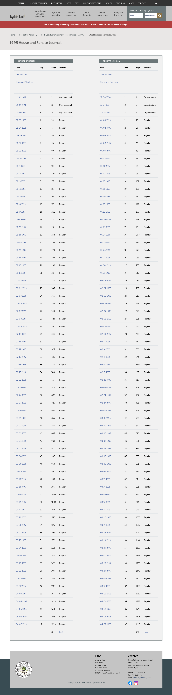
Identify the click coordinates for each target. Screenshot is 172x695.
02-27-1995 (21, 403)
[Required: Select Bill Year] (136, 15)
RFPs (69, 3)
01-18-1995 (20, 204)
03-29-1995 (21, 571)
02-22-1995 (21, 380)
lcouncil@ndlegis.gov (142, 677)
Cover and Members (24, 82)
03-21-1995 (21, 525)
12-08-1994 (21, 112)
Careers (21, 3)
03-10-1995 (21, 471)
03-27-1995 (21, 555)
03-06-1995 (21, 441)
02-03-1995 (21, 296)
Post (61, 632)
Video (131, 3)
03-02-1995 (21, 426)
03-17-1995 (20, 510)
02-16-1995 (21, 364)
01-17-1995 (20, 196)
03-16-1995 (21, 502)
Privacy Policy (100, 665)
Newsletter (57, 3)
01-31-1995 (20, 273)
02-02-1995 (21, 288)
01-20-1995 (21, 219)
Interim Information (86, 13)
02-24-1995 (21, 395)
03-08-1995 (21, 456)
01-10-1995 (21, 158)
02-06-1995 (21, 303)
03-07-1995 (21, 448)
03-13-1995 (21, 479)
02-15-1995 (21, 357)
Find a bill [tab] (133, 11)
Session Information (71, 13)
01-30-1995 (21, 265)
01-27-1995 (21, 257)
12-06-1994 (21, 97)
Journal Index (21, 74)
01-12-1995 (20, 173)
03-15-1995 (21, 494)
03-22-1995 (21, 532)
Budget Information (102, 13)
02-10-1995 (21, 334)
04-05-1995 (21, 609)
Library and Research (118, 13)
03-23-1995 (21, 540)
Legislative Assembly (55, 13)
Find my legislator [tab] (147, 11)
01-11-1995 (20, 166)
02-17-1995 (21, 372)
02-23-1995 (21, 387)
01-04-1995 (21, 128)
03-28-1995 (21, 563)
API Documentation (102, 670)
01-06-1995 (21, 143)
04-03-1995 (21, 594)
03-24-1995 (21, 548)
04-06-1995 (21, 616)
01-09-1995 (21, 151)
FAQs (77, 3)
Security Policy (101, 668)
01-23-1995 (21, 227)
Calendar (120, 3)
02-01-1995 (21, 280)
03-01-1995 (21, 418)
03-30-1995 (21, 578)
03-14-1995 (21, 487)
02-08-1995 (21, 319)
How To (108, 3)
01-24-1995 (21, 235)
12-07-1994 (21, 105)
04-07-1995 (21, 624)
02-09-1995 (21, 326)
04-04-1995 (21, 601)
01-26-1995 (21, 250)
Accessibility (100, 660)
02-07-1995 (21, 311)
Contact (142, 3)
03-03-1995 (21, 433)
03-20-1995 (21, 517)
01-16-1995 (20, 189)
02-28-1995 (21, 410)
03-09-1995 (21, 464)
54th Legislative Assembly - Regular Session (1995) (62, 35)
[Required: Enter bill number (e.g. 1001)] (151, 15)
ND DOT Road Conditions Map (107, 673)
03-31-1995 (21, 586)
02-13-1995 (21, 341)
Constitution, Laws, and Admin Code (40, 14)
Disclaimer (99, 663)
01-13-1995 (20, 181)
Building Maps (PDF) (92, 3)
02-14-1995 (21, 349)
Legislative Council (38, 3)
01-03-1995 (21, 120)
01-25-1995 (21, 242)
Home (12, 35)
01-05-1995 (21, 135)
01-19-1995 (20, 212)
